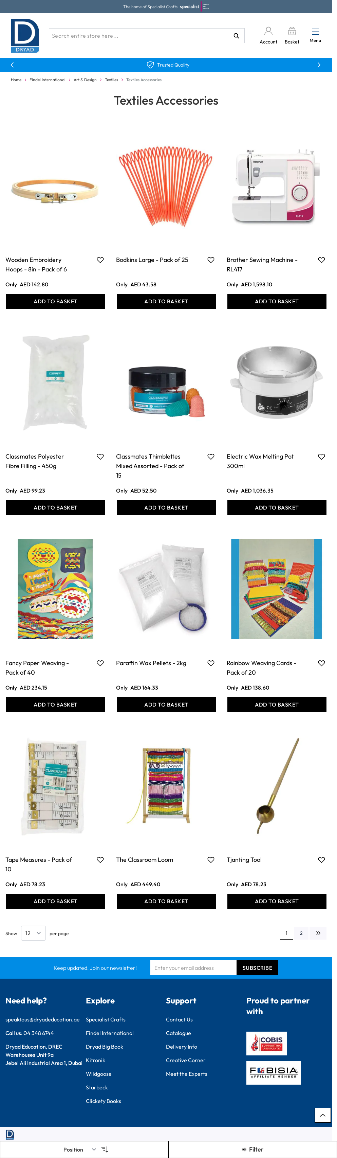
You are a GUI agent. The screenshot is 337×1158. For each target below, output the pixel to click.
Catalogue (178, 1033)
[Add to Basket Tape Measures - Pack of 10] (55, 901)
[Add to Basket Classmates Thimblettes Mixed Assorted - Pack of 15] (166, 507)
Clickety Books (103, 1101)
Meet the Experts (186, 1073)
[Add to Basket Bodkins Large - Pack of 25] (166, 301)
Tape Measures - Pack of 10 (38, 864)
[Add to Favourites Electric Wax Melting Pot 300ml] (321, 456)
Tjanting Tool (244, 859)
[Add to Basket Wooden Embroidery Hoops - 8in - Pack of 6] (55, 301)
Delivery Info (181, 1046)
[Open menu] (315, 31)
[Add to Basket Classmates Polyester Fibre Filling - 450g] (55, 507)
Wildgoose (99, 1073)
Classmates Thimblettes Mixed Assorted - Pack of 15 (150, 465)
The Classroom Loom (144, 859)
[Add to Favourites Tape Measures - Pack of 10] (100, 860)
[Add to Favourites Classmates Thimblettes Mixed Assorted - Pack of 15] (211, 456)
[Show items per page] (33, 933)
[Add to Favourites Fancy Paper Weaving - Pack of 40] (100, 663)
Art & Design (85, 79)
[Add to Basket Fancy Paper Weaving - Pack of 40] (55, 704)
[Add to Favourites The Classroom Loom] (211, 860)
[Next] (318, 933)
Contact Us (179, 1019)
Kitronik (95, 1060)
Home (16, 79)
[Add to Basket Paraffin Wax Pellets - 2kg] (166, 704)
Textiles (111, 79)
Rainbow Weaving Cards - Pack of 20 (261, 667)
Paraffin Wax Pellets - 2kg (151, 663)
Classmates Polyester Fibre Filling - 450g (34, 461)
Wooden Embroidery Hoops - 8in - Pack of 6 (36, 264)
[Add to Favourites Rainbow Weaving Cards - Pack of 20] (321, 663)
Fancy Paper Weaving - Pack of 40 (37, 667)
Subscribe (258, 967)
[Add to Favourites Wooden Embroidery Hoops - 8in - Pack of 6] (100, 260)
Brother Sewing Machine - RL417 (262, 264)
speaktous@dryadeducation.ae (42, 1019)
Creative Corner (186, 1060)
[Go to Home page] (25, 36)
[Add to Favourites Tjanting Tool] (321, 860)
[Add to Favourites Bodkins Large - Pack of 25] (211, 260)
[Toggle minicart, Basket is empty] (292, 36)
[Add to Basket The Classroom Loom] (166, 901)
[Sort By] (80, 1149)
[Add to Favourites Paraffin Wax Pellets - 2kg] (211, 663)
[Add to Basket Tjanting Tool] (276, 901)
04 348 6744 (38, 1033)
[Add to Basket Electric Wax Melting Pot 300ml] (276, 507)
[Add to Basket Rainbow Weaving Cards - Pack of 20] (276, 704)
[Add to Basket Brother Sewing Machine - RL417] (276, 301)
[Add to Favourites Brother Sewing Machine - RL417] (321, 260)
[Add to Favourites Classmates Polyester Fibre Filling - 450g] (100, 456)
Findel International (47, 79)
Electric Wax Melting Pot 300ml (260, 461)
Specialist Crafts (106, 1019)
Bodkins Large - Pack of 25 (152, 260)
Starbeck (97, 1087)
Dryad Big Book (104, 1046)
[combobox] (147, 35)
